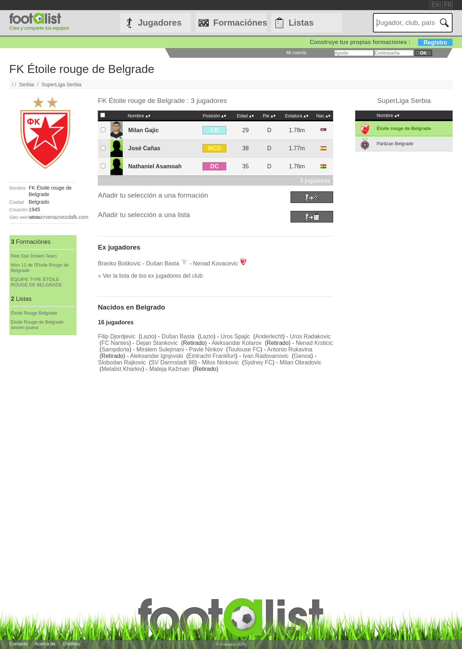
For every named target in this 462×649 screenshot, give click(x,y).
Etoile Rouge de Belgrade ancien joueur (37, 324)
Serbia (26, 84)
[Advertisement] (42, 443)
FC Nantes (115, 343)
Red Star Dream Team (34, 256)
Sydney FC (258, 362)
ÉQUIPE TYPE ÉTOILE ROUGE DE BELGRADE (36, 282)
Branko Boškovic (119, 263)
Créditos (71, 643)
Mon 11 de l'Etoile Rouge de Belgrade (40, 267)
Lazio (147, 336)
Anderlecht (269, 336)
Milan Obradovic (301, 362)
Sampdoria (115, 349)
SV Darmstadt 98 (173, 362)
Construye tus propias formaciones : (381, 42)
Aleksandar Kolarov (237, 343)
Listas (301, 22)
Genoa (302, 356)
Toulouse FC (244, 349)
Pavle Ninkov (206, 349)
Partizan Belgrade (395, 143)
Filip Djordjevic (116, 336)
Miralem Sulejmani (160, 349)
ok (423, 53)
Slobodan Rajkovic (122, 362)
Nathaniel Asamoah (155, 166)
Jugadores (160, 22)
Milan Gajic (143, 130)
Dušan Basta (162, 263)
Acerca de (45, 643)
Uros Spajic (235, 336)
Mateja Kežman (169, 369)
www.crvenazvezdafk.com (58, 217)
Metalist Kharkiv (121, 369)
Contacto (18, 643)
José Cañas (144, 148)
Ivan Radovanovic (265, 356)
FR (448, 5)
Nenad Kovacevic (215, 263)
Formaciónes (239, 22)
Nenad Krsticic (314, 343)
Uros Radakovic (310, 336)
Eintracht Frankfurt (212, 356)
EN (435, 5)
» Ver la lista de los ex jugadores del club (150, 276)
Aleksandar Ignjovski (156, 356)
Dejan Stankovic (157, 343)
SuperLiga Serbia (61, 84)
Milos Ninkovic (220, 362)
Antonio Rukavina (289, 349)
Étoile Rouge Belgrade (34, 313)
